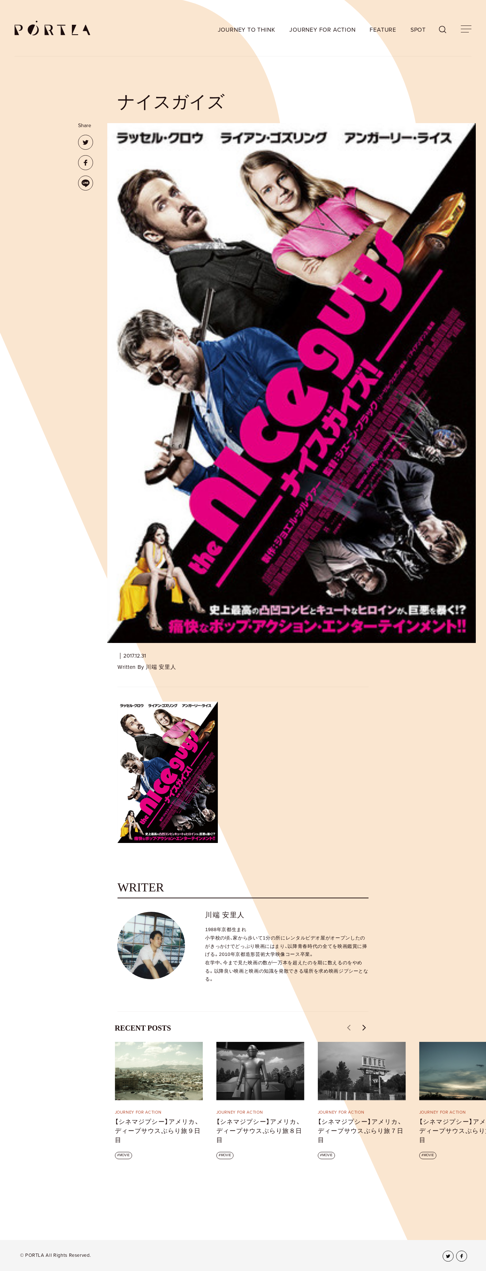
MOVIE (124, 1155)
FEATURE (383, 30)
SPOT (418, 30)
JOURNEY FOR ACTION (322, 30)
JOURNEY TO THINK (246, 30)
